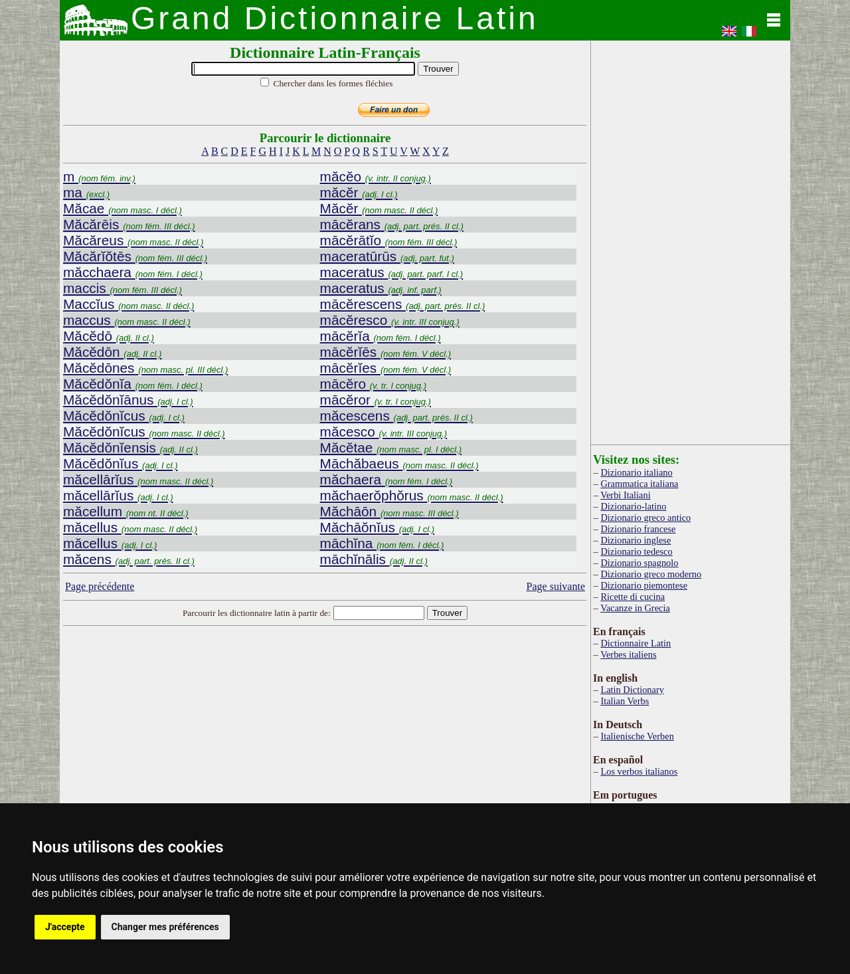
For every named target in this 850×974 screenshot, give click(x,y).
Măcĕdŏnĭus (120, 463)
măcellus (130, 527)
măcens (129, 559)
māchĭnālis (374, 559)
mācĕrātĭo (389, 240)
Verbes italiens (628, 654)
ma (86, 192)
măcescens (396, 415)
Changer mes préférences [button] (165, 927)
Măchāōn (389, 511)
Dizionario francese (637, 529)
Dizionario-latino (633, 506)
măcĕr (359, 192)
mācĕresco (390, 320)
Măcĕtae (391, 447)
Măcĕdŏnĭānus (128, 399)
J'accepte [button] (65, 927)
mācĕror (375, 399)
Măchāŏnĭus (377, 527)
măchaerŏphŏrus (411, 495)
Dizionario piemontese (643, 585)
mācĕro (373, 383)
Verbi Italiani (625, 495)
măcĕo (375, 176)
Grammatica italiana (639, 483)
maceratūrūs (387, 256)
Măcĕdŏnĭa (133, 383)
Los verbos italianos (638, 771)
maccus (127, 320)
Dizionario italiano (636, 472)
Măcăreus (133, 240)
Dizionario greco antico (645, 517)
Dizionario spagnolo (639, 562)
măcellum (126, 511)
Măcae (122, 208)
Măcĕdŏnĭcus (124, 415)
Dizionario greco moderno (650, 574)
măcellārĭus (138, 479)
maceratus (392, 272)
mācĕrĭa (380, 335)
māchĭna (382, 543)
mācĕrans (392, 224)
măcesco (384, 431)
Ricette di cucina (632, 596)
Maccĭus (128, 304)
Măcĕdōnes (145, 367)
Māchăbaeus (399, 463)
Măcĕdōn (112, 351)
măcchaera (133, 272)
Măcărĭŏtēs (135, 256)
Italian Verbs (624, 701)
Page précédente (99, 586)
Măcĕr (379, 208)
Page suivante (556, 586)
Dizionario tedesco (636, 551)
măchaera (386, 479)
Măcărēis (129, 224)
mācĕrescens (402, 304)
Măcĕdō (108, 335)
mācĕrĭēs (386, 351)
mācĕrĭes (386, 367)
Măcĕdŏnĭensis (130, 447)
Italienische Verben (636, 736)
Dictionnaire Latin (635, 643)
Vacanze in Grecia (635, 608)
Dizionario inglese (635, 540)
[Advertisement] (325, 736)
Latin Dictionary (632, 689)
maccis (122, 288)
